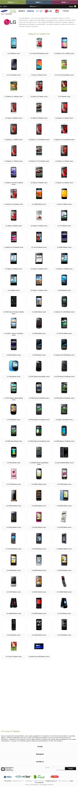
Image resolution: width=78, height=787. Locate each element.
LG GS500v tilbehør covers (39, 484)
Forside (40, 746)
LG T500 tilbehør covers (13, 419)
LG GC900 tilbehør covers (39, 549)
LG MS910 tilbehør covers (13, 355)
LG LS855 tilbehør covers (39, 312)
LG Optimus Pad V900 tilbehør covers (39, 656)
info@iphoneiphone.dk (51, 781)
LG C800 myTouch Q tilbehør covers (39, 398)
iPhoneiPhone (8, 781)
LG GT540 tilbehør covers (14, 484)
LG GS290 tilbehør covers (39, 506)
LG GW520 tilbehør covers (64, 506)
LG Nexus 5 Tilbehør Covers (39, 75)
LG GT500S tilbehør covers (13, 506)
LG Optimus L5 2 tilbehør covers (64, 182)
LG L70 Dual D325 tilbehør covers (39, 53)
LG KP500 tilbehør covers (64, 570)
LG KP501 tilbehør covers (39, 527)
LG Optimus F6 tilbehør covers (38, 118)
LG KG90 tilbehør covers (14, 635)
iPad (39, 2)
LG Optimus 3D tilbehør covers (64, 419)
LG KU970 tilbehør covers (14, 592)
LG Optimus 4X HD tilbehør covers (13, 247)
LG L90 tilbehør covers (13, 53)
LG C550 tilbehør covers (13, 376)
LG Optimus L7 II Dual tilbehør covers (39, 139)
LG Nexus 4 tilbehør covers (64, 204)
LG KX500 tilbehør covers (14, 570)
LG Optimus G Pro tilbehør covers (13, 204)
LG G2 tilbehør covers (64, 96)
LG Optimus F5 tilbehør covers (38, 182)
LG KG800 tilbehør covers (39, 635)
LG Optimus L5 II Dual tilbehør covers (64, 139)
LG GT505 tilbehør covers (64, 527)
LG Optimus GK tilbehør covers (39, 96)
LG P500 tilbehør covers (13, 462)
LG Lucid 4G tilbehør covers (39, 247)
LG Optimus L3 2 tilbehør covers (64, 161)
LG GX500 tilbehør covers (64, 484)
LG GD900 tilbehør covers (39, 570)
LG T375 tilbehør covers (64, 226)
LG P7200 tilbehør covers (64, 635)
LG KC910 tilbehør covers (39, 592)
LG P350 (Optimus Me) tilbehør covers (38, 376)
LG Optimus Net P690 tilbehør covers (64, 355)
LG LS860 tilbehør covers (39, 204)
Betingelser (40, 754)
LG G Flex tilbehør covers (14, 75)
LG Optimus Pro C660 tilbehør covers (64, 312)
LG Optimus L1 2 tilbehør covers (14, 139)
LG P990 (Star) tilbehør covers (13, 441)
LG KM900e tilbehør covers (64, 549)
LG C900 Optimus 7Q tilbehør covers (64, 441)
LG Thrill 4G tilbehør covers (64, 333)
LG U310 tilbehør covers (64, 613)
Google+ (71, 781)
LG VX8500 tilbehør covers (39, 613)
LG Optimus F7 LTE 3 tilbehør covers (39, 161)
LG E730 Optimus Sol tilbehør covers (64, 376)
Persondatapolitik (39, 782)
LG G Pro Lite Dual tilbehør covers (64, 75)
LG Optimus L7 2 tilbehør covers (14, 161)
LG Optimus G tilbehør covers (13, 226)
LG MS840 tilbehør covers (64, 247)
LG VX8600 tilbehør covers (64, 592)
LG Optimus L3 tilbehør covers (13, 269)
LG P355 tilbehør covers (39, 333)
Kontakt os (40, 761)
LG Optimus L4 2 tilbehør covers (64, 118)
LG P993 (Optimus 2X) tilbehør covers (38, 419)
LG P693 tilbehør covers (39, 355)
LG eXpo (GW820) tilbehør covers (64, 462)
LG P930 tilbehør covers (64, 290)
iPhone (13, 2)
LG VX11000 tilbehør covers (13, 549)
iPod (65, 2)
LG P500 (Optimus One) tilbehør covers (39, 441)
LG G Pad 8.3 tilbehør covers (14, 656)
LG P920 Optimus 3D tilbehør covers (64, 398)
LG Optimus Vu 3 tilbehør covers (14, 96)
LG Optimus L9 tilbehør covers (13, 118)
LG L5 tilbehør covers (14, 290)
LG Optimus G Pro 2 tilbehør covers (64, 53)
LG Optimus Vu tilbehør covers (38, 269)
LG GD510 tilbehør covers (13, 527)
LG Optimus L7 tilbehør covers (64, 269)
